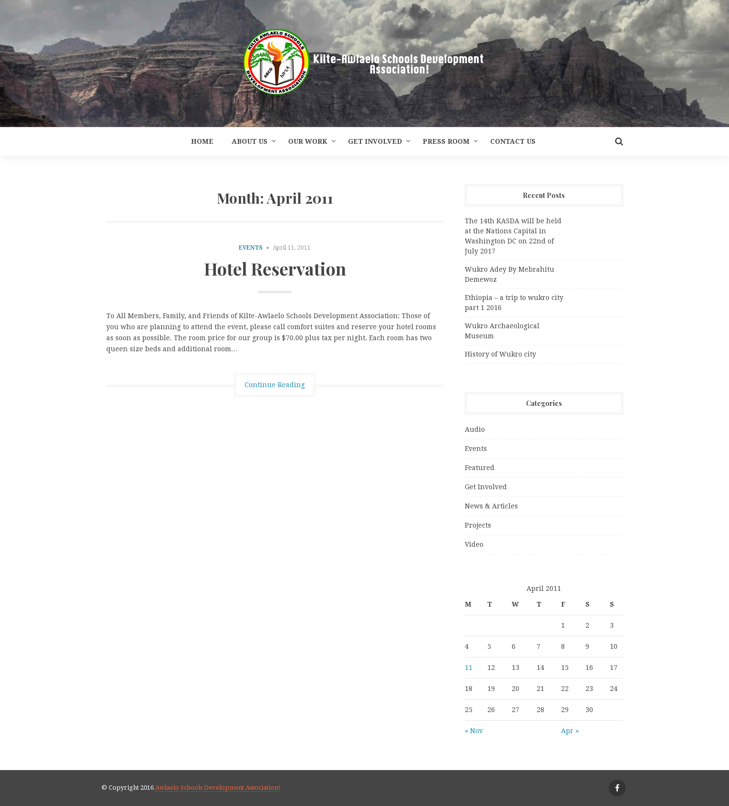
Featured (479, 468)
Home (202, 141)
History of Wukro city (500, 354)
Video (474, 544)
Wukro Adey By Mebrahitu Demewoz (509, 274)
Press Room (446, 141)
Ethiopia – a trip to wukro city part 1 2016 (514, 302)
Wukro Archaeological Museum (502, 331)
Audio (475, 429)
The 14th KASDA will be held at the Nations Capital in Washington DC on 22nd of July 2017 (513, 236)
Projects (478, 525)
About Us (250, 141)
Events (251, 247)
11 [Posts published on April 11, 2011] (468, 667)
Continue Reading (275, 385)
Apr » (570, 731)
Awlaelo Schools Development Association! (217, 787)
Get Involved (375, 141)
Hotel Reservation (275, 268)
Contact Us (513, 141)
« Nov (474, 731)
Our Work (307, 141)
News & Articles (491, 506)
